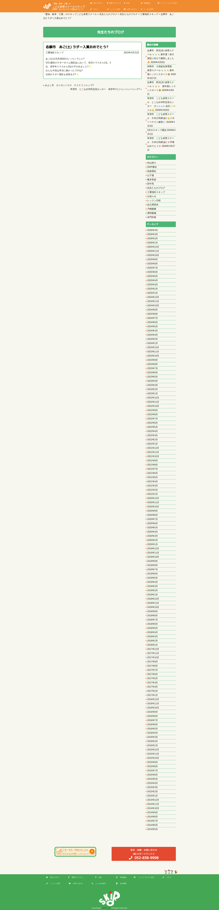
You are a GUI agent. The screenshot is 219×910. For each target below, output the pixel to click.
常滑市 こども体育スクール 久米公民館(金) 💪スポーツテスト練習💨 (160, 118)
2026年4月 (152, 230)
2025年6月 (152, 272)
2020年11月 (153, 502)
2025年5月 (152, 276)
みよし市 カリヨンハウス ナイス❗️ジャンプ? (69, 85)
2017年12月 (153, 649)
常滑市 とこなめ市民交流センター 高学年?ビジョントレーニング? (105, 89)
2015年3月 (152, 787)
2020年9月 (152, 511)
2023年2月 (152, 389)
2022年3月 (152, 435)
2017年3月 (152, 687)
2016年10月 (153, 708)
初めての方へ (96, 3)
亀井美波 (151, 179)
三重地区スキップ (55, 52)
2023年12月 (153, 347)
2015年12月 (153, 749)
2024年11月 (153, 301)
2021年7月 (152, 469)
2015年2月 (152, 791)
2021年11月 (153, 452)
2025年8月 (152, 263)
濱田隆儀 (151, 213)
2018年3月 (152, 636)
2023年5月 (152, 377)
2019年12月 (153, 548)
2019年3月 (152, 586)
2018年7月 (152, 620)
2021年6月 (152, 473)
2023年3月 (152, 385)
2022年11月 (153, 402)
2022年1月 (152, 444)
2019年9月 (152, 561)
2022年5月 (152, 427)
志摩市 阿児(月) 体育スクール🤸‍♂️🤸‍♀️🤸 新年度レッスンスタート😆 (161, 86)
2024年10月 (153, 305)
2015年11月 (153, 754)
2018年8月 (152, 615)
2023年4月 (152, 381)
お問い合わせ (130, 9)
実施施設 (145, 3)
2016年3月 (152, 737)
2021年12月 (153, 448)
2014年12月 (153, 800)
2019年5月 (152, 578)
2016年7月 (152, 720)
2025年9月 (152, 259)
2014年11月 (153, 804)
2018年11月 (153, 603)
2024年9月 (152, 310)
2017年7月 (152, 670)
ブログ (94, 9)
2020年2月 (152, 540)
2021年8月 (152, 465)
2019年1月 (152, 594)
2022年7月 (152, 418)
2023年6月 (152, 372)
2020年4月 (152, 532)
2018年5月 (152, 628)
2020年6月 (152, 523)
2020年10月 (153, 506)
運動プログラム (114, 3)
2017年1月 (152, 695)
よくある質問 (147, 9)
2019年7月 (152, 569)
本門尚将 (151, 217)
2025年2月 (152, 289)
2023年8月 (152, 364)
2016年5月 (152, 728)
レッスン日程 (113, 9)
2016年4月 (152, 733)
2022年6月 (152, 423)
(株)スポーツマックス (144, 854)
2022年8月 (152, 414)
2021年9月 (152, 460)
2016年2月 (152, 741)
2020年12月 (153, 498)
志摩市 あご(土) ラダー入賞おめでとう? (77, 47)
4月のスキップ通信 (156, 130)
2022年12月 (153, 397)
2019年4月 (152, 582)
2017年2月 (152, 691)
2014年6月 (152, 825)
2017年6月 (152, 674)
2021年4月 (152, 481)
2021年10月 (153, 456)
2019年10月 (153, 557)
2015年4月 (152, 783)
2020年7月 (152, 519)
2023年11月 (153, 351)
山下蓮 (150, 175)
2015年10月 (153, 758)
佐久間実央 (152, 204)
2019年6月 (152, 573)
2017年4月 (152, 682)
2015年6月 (152, 775)
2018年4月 (152, 632)
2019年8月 (152, 565)
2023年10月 (153, 356)
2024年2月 (152, 339)
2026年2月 (152, 238)
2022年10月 (153, 406)
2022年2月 (152, 439)
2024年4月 (152, 330)
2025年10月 (153, 255)
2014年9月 (152, 812)
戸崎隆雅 (151, 209)
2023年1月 (152, 393)
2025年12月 (153, 247)
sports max (106, 908)
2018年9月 (152, 611)
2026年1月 (152, 242)
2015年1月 (152, 796)
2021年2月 (152, 490)
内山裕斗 (151, 163)
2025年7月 (152, 268)
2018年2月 (152, 640)
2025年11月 (153, 251)
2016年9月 (152, 712)
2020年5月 (152, 527)
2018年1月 (152, 645)
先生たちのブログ (156, 188)
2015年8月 (152, 766)
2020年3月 (152, 536)
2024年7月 (152, 318)
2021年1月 (152, 494)
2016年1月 (152, 745)
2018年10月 (153, 607)
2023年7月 (152, 368)
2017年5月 (152, 678)
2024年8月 (152, 314)
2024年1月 (152, 343)
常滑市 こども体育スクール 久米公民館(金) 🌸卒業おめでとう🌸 (160, 142)
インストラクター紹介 (167, 3)
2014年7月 (152, 821)
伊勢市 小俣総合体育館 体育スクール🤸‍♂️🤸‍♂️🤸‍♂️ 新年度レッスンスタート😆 (160, 70)
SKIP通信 (152, 167)
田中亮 (150, 184)
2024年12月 (153, 297)
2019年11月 (153, 553)
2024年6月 (152, 322)
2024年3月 (152, 335)
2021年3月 (152, 485)
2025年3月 (152, 284)
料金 (127, 3)
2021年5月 (152, 477)
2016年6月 (152, 724)
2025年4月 (152, 280)
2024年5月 (152, 326)
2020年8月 (152, 515)
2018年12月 (153, 599)
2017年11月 (153, 653)
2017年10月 (153, 657)
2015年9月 (152, 762)
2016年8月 (152, 716)
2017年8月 (152, 666)
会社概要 (121, 883)
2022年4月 (152, 431)
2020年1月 (152, 544)
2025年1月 (152, 293)
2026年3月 (152, 234)
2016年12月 (153, 699)
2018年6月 (152, 624)
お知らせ (151, 196)
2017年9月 (152, 661)
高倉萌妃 (151, 171)
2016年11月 (153, 703)
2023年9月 (152, 360)
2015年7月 (152, 770)
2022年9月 (152, 410)
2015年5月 (152, 779)
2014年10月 (153, 808)
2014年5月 (152, 829)
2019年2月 (152, 590)
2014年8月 (152, 816)
